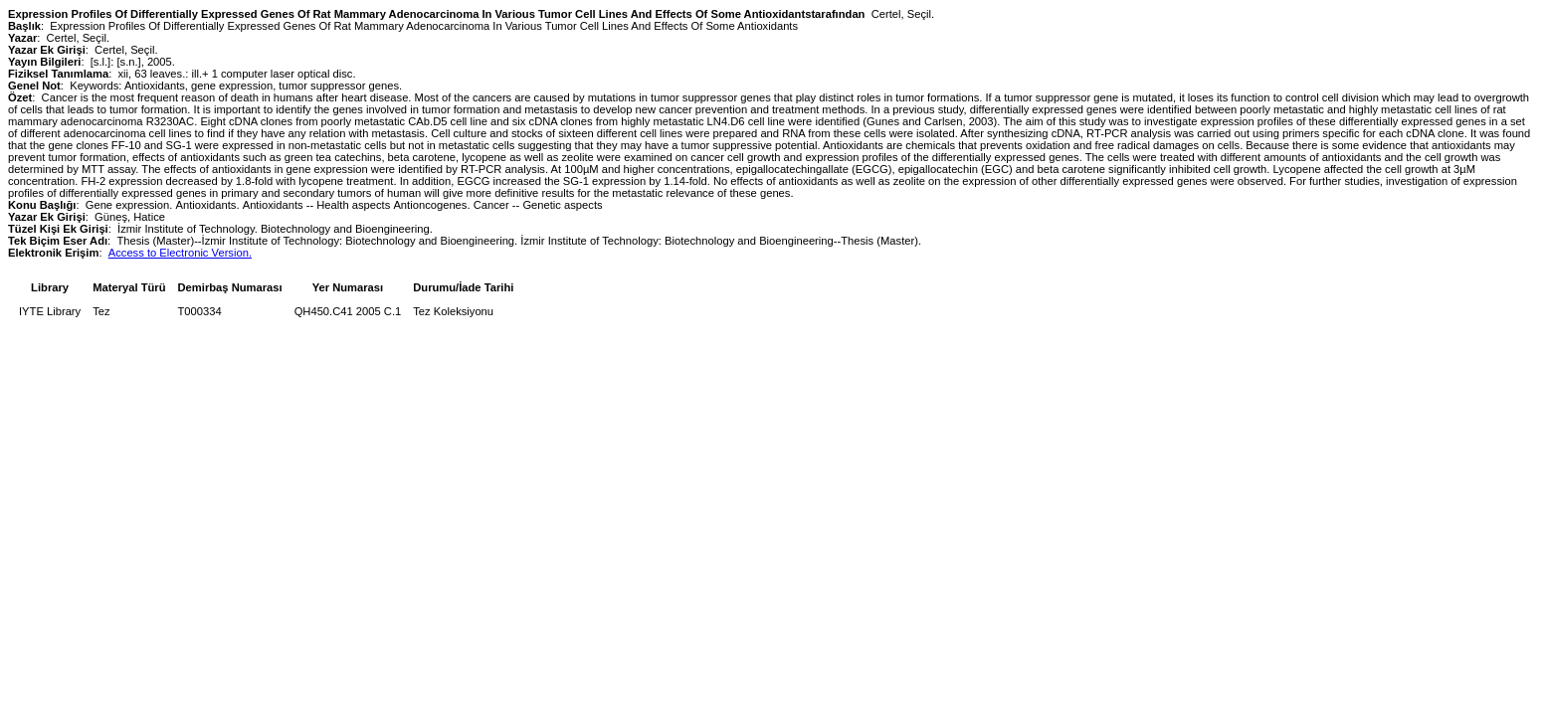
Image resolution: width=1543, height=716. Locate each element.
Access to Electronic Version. (180, 253)
